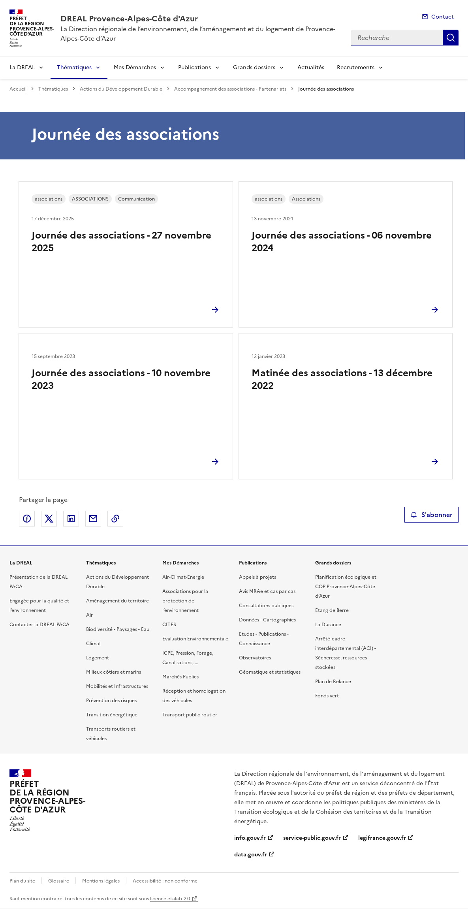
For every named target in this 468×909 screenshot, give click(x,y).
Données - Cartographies (267, 619)
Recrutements (355, 67)
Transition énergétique (111, 714)
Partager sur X (49, 518)
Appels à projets (257, 577)
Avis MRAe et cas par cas (267, 591)
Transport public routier (189, 714)
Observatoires (255, 657)
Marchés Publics (180, 676)
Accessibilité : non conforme (165, 880)
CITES (169, 624)
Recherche (451, 37)
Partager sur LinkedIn (71, 518)
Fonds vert (327, 695)
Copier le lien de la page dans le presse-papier (115, 518)
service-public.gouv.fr (312, 838)
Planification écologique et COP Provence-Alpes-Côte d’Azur (345, 587)
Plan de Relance (333, 681)
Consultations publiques (266, 605)
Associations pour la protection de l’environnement (185, 601)
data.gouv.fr (250, 854)
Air (89, 615)
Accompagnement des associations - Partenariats (230, 89)
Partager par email (93, 518)
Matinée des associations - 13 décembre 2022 (342, 379)
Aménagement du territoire (117, 600)
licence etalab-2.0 (170, 898)
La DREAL (22, 67)
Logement (97, 657)
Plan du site (22, 880)
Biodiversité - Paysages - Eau (117, 629)
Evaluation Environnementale (195, 638)
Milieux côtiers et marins (113, 672)
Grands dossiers (254, 67)
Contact (442, 17)
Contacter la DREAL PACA (39, 624)
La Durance (328, 624)
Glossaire (58, 880)
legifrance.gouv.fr (382, 838)
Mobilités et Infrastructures (117, 686)
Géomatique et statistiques (270, 672)
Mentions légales (101, 880)
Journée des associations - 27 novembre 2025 (121, 241)
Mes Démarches (135, 67)
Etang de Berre (332, 610)
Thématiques (74, 67)
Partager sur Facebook (27, 518)
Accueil (17, 89)
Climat (93, 643)
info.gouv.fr (250, 838)
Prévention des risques (111, 700)
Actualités (310, 67)
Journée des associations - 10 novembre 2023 (121, 379)
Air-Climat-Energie (183, 577)
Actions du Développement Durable (121, 89)
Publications (194, 67)
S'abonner (431, 514)
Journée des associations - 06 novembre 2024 (342, 241)
